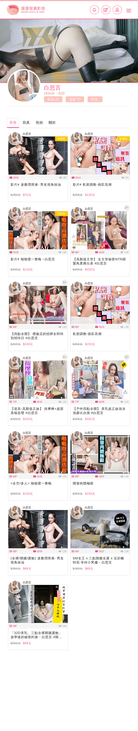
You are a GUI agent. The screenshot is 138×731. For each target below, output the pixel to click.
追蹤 (75, 99)
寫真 (26, 122)
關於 (52, 122)
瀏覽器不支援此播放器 (38, 155)
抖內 (94, 99)
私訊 (53, 99)
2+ (127, 207)
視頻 (39, 122)
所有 (13, 122)
